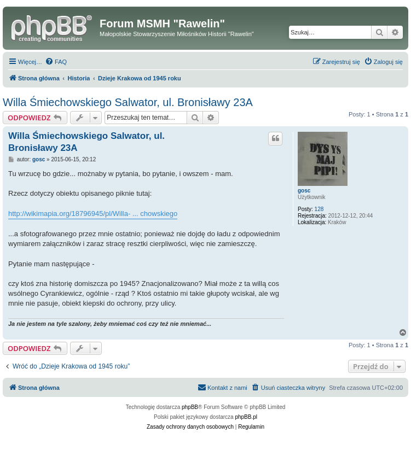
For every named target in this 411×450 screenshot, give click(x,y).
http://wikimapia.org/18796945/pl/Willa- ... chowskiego (92, 213)
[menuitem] (56, 61)
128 (319, 209)
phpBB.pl (246, 417)
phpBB (190, 407)
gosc (304, 191)
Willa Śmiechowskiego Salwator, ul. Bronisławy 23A (128, 102)
